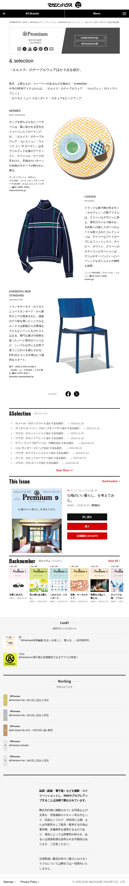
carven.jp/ (89, 279)
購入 (87, 526)
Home (24, 22)
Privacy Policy (28, 881)
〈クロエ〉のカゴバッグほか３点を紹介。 (45, 462)
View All (114, 560)
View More (64, 470)
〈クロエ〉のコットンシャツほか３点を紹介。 (48, 433)
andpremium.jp (93, 37)
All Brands (21, 14)
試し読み (87, 517)
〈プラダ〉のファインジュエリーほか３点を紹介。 (51, 452)
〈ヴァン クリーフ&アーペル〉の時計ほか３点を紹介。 (53, 443)
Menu (109, 14)
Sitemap (8, 881)
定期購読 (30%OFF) (87, 536)
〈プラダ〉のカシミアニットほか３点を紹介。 (48, 438)
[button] (117, 584)
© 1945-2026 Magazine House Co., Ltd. (99, 881)
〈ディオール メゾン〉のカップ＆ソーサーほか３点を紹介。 (56, 428)
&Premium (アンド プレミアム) (43, 22)
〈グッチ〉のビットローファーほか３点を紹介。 (49, 457)
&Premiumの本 (93, 44)
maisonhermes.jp (17, 190)
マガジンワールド (64, 5)
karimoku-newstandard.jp (21, 376)
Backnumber (111, 481)
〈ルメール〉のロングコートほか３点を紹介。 (48, 423)
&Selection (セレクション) (69, 22)
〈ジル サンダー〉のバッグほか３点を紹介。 (47, 448)
